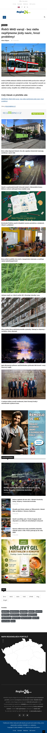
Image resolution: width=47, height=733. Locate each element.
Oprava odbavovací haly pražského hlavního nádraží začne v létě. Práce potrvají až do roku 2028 (27, 530)
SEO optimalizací (21, 708)
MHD (11, 596)
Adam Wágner (5, 40)
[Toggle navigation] (4, 17)
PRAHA (3, 528)
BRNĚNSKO (4, 25)
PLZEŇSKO (6, 484)
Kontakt (19, 4)
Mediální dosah (38, 700)
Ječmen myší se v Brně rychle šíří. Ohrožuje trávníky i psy (20, 295)
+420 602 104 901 (12, 711)
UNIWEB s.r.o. (25, 704)
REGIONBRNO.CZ (10, 106)
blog (38, 596)
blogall (5, 600)
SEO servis (32, 4)
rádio (17, 596)
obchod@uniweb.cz (36, 711)
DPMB (31, 596)
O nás (14, 4)
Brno (4, 596)
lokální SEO (37, 708)
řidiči (24, 596)
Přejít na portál (37, 114)
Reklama (25, 4)
